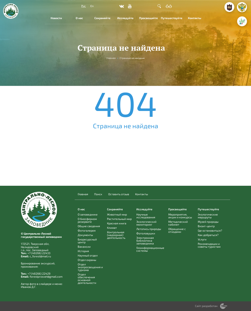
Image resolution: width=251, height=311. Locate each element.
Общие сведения (89, 226)
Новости (56, 18)
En (92, 6)
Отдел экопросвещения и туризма (90, 267)
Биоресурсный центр (87, 241)
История (83, 251)
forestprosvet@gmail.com (46, 276)
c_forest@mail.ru (40, 256)
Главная (83, 194)
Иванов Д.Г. (28, 286)
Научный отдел (88, 255)
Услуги (202, 239)
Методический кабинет (178, 223)
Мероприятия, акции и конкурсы (180, 216)
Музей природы (208, 221)
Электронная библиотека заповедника (145, 240)
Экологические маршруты (208, 216)
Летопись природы (148, 229)
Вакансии (84, 246)
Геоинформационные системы (150, 249)
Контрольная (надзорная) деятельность (116, 234)
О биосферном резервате (87, 220)
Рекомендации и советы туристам (209, 245)
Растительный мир (119, 219)
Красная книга (116, 223)
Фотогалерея (87, 230)
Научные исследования (145, 216)
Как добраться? (208, 235)
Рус (83, 6)
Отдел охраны (87, 260)
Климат (112, 227)
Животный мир (117, 214)
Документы (85, 235)
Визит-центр (206, 226)
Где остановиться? (210, 230)
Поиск (98, 194)
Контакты (194, 18)
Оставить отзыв (118, 194)
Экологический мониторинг (146, 223)
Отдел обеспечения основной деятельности (87, 278)
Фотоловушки (145, 233)
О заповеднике (88, 214)
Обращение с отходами (177, 230)
